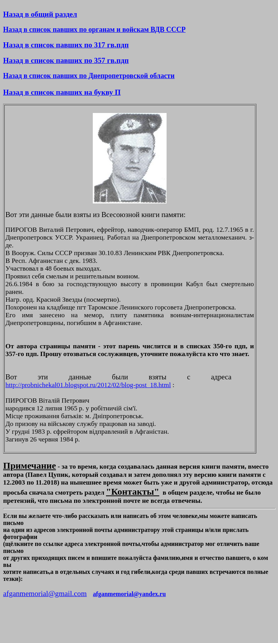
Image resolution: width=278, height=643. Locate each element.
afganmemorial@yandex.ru (129, 594)
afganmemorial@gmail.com (45, 593)
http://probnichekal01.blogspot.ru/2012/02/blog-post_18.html (88, 385)
